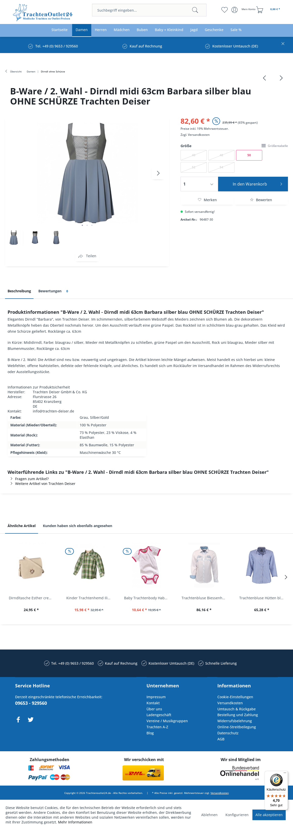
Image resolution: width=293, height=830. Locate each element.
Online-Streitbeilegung (236, 726)
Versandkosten (199, 135)
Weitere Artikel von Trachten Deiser (41, 483)
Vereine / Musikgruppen (167, 720)
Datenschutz (228, 733)
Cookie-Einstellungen (235, 696)
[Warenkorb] (269, 10)
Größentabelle (274, 146)
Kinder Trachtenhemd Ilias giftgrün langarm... (90, 597)
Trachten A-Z (157, 726)
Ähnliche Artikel (22, 525)
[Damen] (81, 30)
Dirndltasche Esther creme (31, 597)
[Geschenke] (214, 30)
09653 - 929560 (31, 703)
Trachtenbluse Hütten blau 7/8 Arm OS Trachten (263, 597)
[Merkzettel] (224, 10)
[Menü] (285, 774)
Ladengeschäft (158, 714)
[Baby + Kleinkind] (169, 30)
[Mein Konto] (243, 10)
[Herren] (100, 30)
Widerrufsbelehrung (234, 720)
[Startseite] (59, 30)
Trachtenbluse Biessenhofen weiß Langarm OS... (205, 597)
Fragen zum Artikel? (28, 478)
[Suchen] (195, 10)
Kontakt (153, 703)
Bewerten (261, 199)
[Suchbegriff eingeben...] (149, 10)
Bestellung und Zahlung (237, 714)
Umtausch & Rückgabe (236, 709)
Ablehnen (209, 814)
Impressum (156, 696)
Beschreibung (19, 291)
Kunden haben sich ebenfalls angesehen (77, 525)
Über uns (154, 709)
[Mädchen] (121, 30)
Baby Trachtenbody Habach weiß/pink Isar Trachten (147, 597)
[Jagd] (194, 30)
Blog (150, 733)
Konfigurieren (237, 814)
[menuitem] (149, 10)
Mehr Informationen (75, 822)
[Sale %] (236, 30)
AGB (220, 739)
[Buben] (142, 30)
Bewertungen (54, 291)
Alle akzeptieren (269, 814)
